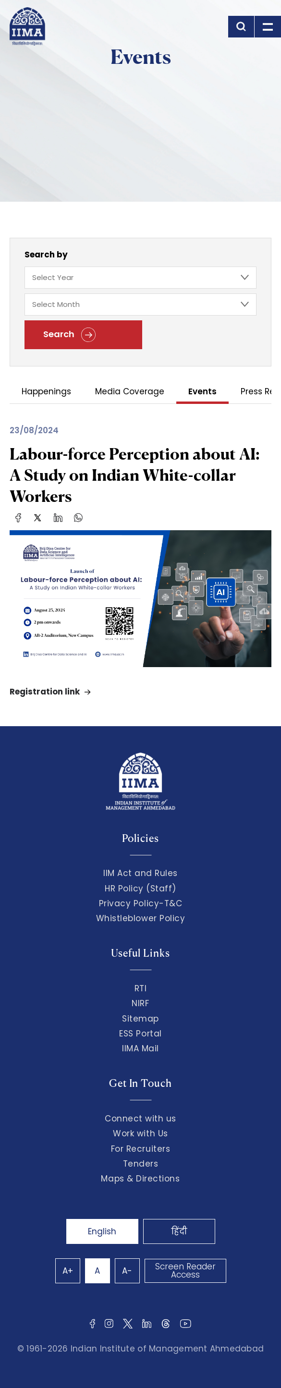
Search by (46, 254)
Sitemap (140, 1018)
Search (69, 335)
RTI (140, 988)
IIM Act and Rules (140, 873)
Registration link (45, 691)
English (102, 1231)
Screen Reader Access (185, 1270)
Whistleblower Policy (140, 918)
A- (127, 1271)
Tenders (141, 1163)
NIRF (140, 1003)
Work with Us (140, 1133)
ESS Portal (140, 1033)
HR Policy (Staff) (140, 888)
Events (202, 392)
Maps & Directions (140, 1178)
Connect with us (140, 1118)
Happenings (46, 392)
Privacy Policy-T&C (141, 903)
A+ (67, 1271)
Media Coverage (129, 392)
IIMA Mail (140, 1048)
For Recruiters (140, 1149)
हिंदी (179, 1231)
